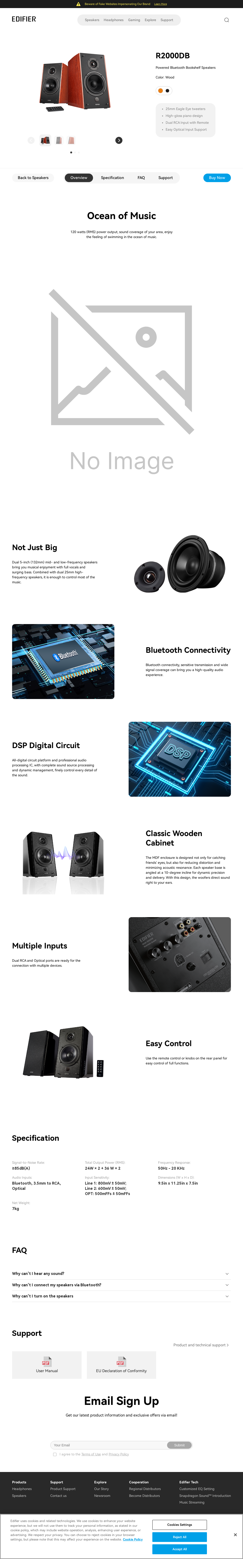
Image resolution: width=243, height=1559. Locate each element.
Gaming (134, 20)
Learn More (160, 4)
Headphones (113, 20)
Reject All (179, 1537)
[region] (121, 1536)
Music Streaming (192, 1502)
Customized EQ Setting (197, 1489)
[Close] (235, 1535)
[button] (31, 140)
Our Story (101, 1489)
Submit (179, 1445)
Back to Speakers (33, 177)
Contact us (58, 1496)
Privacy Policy (119, 1454)
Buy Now (217, 177)
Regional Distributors (145, 1489)
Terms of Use (91, 1454)
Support (167, 20)
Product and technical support (199, 1345)
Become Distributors (144, 1496)
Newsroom (102, 1496)
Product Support (62, 1489)
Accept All (180, 1549)
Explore (150, 20)
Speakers (92, 20)
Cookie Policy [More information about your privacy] (133, 1539)
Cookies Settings (179, 1525)
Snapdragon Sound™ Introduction (205, 1496)
